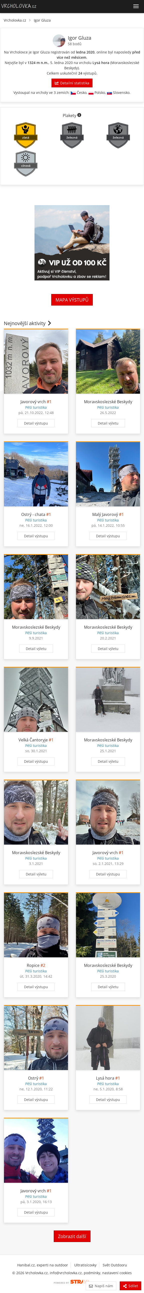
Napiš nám (101, 1285)
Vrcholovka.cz (15, 20)
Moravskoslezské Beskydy (108, 401)
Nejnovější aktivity (28, 323)
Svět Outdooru (115, 1265)
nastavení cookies (117, 1272)
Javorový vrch (33, 401)
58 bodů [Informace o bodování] (75, 44)
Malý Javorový (105, 514)
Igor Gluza (42, 20)
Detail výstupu (36, 423)
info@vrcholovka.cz (66, 1272)
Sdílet (130, 1285)
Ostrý (33, 1078)
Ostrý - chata (33, 514)
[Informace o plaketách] (79, 115)
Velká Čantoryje (33, 740)
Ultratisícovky (85, 1265)
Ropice (33, 965)
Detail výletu (108, 423)
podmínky (92, 1272)
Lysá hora (100, 62)
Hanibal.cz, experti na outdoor (42, 1265)
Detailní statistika (72, 83)
